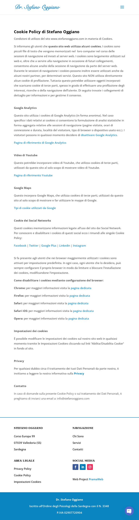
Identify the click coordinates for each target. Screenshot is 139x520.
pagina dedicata (81, 288)
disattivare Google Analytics (99, 135)
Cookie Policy (22, 475)
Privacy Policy (22, 468)
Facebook (20, 245)
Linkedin (64, 245)
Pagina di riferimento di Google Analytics (40, 142)
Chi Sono (78, 436)
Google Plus (48, 245)
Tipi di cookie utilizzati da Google (35, 208)
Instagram (79, 245)
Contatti (78, 449)
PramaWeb (96, 479)
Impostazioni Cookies (27, 482)
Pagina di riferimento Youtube (33, 175)
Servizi (77, 443)
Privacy (79, 373)
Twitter (33, 245)
